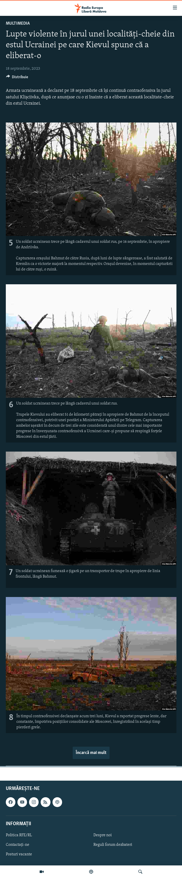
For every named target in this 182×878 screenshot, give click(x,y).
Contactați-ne (17, 845)
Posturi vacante (19, 854)
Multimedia (18, 23)
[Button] (17, 78)
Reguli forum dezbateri (112, 845)
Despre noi (102, 835)
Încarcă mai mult (91, 752)
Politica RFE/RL (19, 835)
